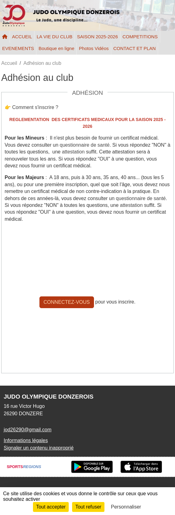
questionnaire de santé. (85, 145)
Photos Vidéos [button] (93, 48)
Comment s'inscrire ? (35, 107)
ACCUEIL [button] (22, 36)
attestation (73, 151)
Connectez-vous (66, 302)
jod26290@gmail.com (27, 429)
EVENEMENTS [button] (18, 48)
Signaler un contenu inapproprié (39, 447)
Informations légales (26, 440)
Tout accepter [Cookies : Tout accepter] (51, 506)
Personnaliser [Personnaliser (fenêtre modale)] (126, 506)
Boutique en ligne (56, 48)
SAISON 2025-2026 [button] (97, 36)
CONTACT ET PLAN (134, 48)
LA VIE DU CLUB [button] (54, 36)
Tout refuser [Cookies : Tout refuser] (88, 506)
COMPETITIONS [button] (140, 36)
